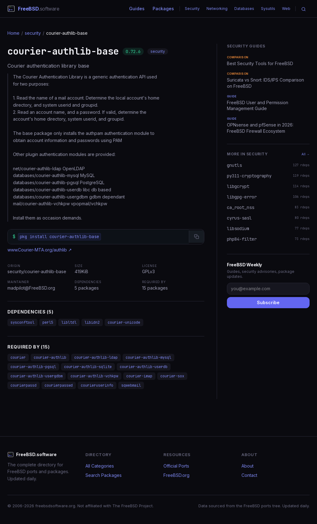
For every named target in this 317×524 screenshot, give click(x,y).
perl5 (47, 322)
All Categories (99, 465)
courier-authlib (50, 357)
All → (306, 154)
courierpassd (24, 385)
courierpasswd (59, 385)
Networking (217, 8)
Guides (137, 8)
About (247, 465)
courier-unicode (124, 322)
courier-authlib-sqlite (88, 366)
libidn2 (92, 322)
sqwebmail (131, 385)
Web (286, 8)
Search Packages (103, 475)
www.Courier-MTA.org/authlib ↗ (39, 249)
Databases (244, 8)
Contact (249, 475)
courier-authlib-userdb (143, 366)
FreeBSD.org (176, 475)
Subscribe (268, 302)
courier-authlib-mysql (148, 357)
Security (192, 8)
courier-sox (172, 376)
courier (18, 357)
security (33, 33)
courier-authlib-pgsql (33, 366)
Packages (163, 8)
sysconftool (22, 322)
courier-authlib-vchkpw (94, 376)
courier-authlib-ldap (96, 357)
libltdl (68, 322)
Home (13, 33)
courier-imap (139, 376)
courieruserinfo (97, 385)
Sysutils (268, 8)
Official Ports (176, 465)
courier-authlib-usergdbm (37, 376)
